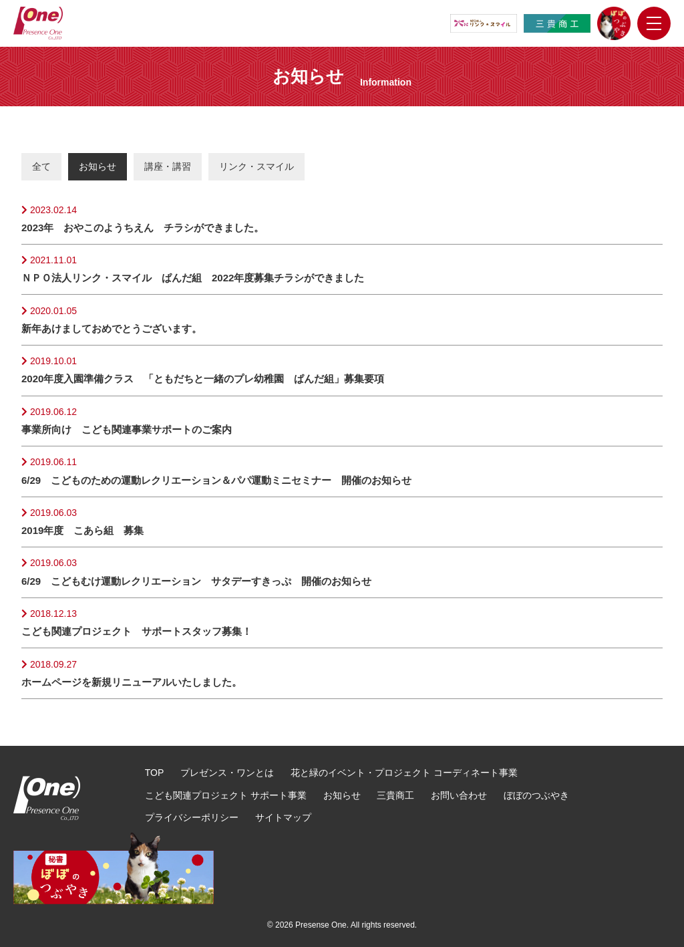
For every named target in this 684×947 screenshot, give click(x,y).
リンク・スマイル (256, 166)
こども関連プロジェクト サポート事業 (226, 795)
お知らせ (97, 166)
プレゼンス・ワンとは (227, 772)
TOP (154, 772)
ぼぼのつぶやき (536, 795)
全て (41, 166)
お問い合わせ (459, 795)
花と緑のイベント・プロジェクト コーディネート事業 (404, 772)
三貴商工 (395, 795)
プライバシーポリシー (191, 817)
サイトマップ (283, 817)
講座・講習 (167, 166)
